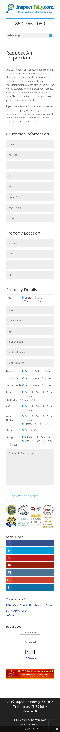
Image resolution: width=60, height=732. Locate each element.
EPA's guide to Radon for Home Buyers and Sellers (29, 605)
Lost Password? (30, 657)
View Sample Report (15, 599)
